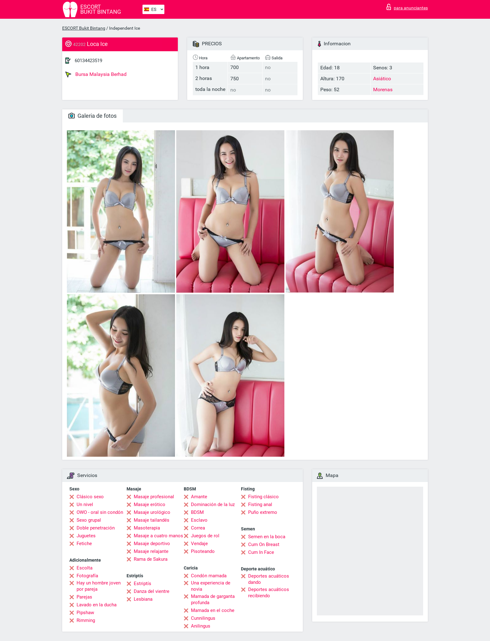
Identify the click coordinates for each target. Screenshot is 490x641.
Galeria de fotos (92, 115)
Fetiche (84, 543)
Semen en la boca (266, 536)
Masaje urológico (152, 512)
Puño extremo (262, 512)
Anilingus (200, 626)
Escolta (84, 568)
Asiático (382, 79)
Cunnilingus (203, 618)
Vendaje (199, 543)
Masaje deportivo (152, 543)
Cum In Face (261, 552)
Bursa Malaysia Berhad (96, 74)
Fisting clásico (263, 496)
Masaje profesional (154, 496)
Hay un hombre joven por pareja (99, 586)
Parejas (84, 597)
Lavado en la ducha (97, 605)
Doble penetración (96, 528)
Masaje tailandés (151, 520)
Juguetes (86, 536)
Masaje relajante (151, 551)
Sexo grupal (89, 520)
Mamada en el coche (212, 610)
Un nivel (85, 504)
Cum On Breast (263, 544)
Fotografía (87, 576)
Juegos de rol (205, 536)
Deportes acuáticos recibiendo (268, 593)
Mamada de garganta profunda (213, 599)
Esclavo (199, 520)
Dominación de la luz (213, 504)
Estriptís (142, 583)
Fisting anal (260, 504)
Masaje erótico (149, 504)
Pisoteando (203, 551)
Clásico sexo (90, 496)
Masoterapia (147, 528)
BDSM (197, 512)
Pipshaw (85, 612)
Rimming (86, 620)
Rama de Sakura (151, 559)
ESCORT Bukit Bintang (83, 28)
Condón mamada (209, 576)
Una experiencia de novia (210, 586)
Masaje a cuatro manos (158, 536)
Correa (198, 528)
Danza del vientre (151, 591)
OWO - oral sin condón (100, 512)
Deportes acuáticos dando (268, 579)
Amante (199, 496)
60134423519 (88, 60)
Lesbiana (143, 599)
